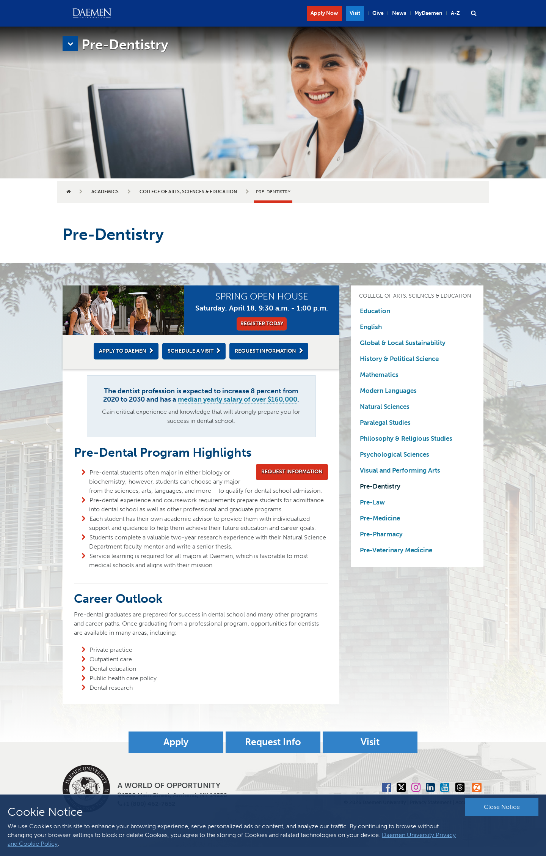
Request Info (273, 751)
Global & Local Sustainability (403, 343)
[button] (473, 13)
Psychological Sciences (394, 454)
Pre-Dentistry (380, 486)
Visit (355, 13)
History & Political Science (399, 359)
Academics (105, 191)
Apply (176, 751)
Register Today (261, 323)
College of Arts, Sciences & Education (188, 191)
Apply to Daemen (122, 351)
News (399, 13)
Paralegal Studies (385, 422)
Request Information (265, 351)
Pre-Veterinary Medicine (396, 550)
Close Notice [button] (502, 806)
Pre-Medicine (380, 518)
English (371, 327)
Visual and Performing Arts (400, 470)
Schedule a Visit (190, 351)
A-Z (455, 13)
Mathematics (379, 374)
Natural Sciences (385, 406)
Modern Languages (388, 390)
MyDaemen (428, 13)
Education (375, 311)
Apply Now (324, 13)
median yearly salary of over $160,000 (237, 399)
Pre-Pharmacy (381, 534)
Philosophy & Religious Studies (406, 438)
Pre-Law (372, 502)
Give (378, 13)
